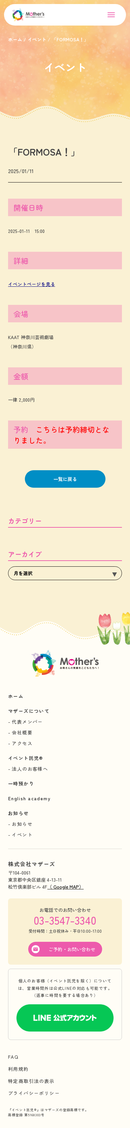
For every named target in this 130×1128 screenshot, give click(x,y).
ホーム (16, 696)
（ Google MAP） (65, 886)
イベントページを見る (31, 284)
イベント (22, 834)
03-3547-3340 (65, 920)
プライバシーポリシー (34, 1093)
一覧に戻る (65, 479)
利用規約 (18, 1068)
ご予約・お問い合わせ (71, 949)
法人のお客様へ (30, 768)
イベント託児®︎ (25, 758)
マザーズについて (28, 711)
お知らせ (18, 813)
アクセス (22, 743)
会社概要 (22, 732)
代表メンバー (27, 721)
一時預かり (21, 783)
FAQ (13, 1056)
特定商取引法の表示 (31, 1081)
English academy (29, 798)
